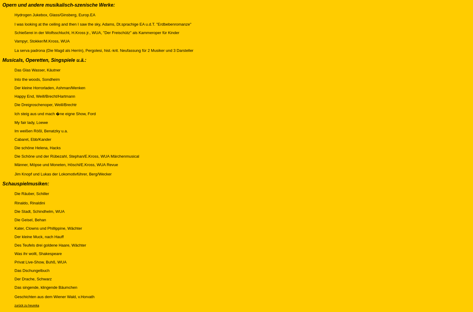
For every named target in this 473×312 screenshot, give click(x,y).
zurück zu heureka (26, 305)
